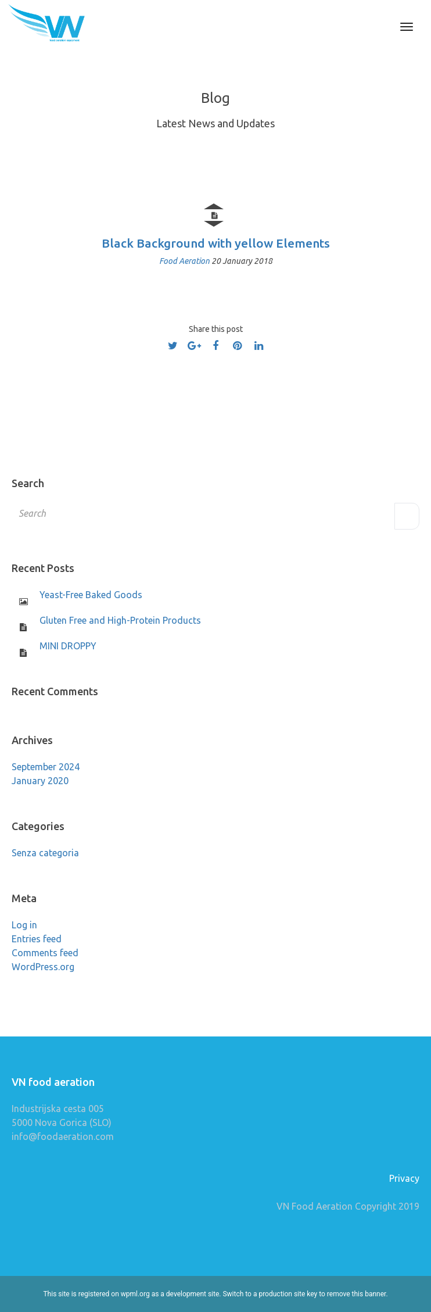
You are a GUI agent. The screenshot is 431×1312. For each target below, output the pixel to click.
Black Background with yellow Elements (216, 243)
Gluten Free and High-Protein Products (120, 620)
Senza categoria (45, 853)
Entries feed (37, 939)
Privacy (404, 1178)
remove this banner (356, 1294)
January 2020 (40, 780)
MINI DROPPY (67, 646)
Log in (24, 925)
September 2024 (46, 767)
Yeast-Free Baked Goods (90, 594)
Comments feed (45, 953)
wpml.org (135, 1294)
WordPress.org (43, 966)
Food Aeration (185, 261)
